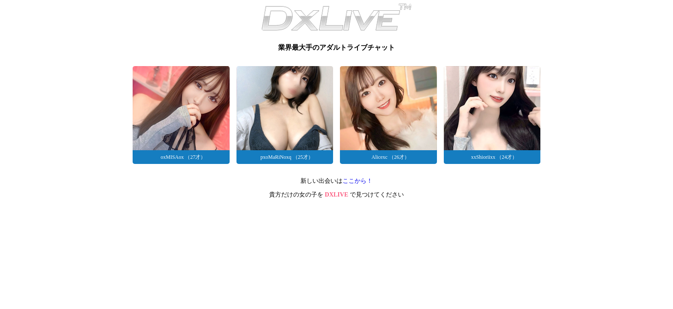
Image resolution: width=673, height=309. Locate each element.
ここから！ (358, 181)
